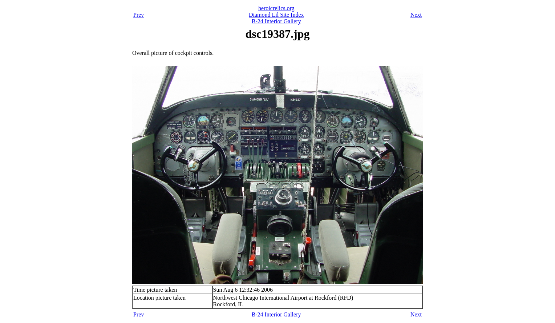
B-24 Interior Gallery (276, 21)
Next (416, 15)
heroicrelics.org (276, 8)
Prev (138, 15)
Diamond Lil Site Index (276, 15)
